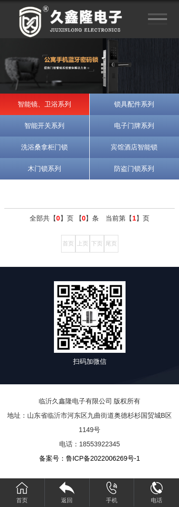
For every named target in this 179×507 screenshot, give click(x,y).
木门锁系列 (44, 168)
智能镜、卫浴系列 (44, 104)
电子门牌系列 (134, 125)
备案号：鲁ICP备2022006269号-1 (89, 458)
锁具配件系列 (134, 104)
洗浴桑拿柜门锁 (44, 147)
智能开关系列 (44, 125)
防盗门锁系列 (134, 168)
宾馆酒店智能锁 (134, 147)
